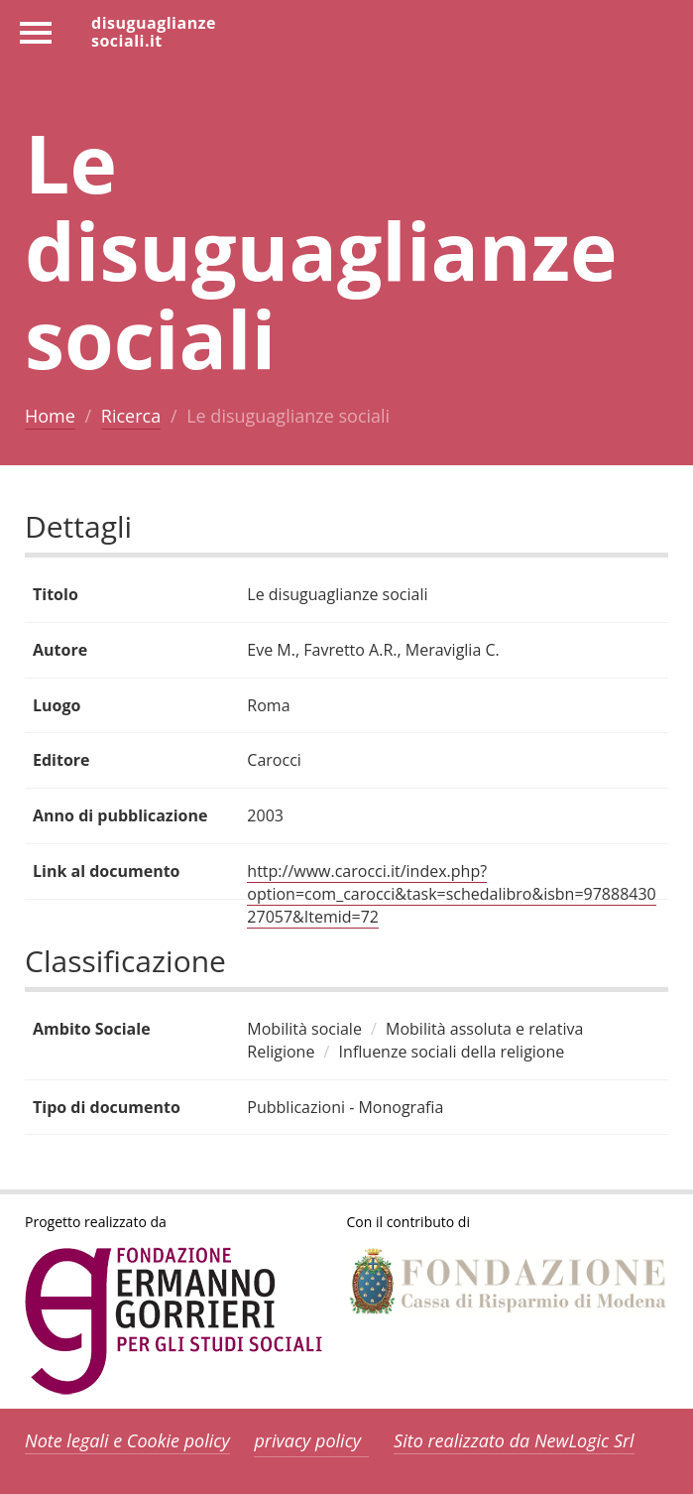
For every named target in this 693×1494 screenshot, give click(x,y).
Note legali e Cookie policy (127, 1440)
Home (50, 416)
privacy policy (307, 1440)
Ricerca (131, 416)
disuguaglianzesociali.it (153, 31)
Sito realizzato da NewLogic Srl (514, 1440)
